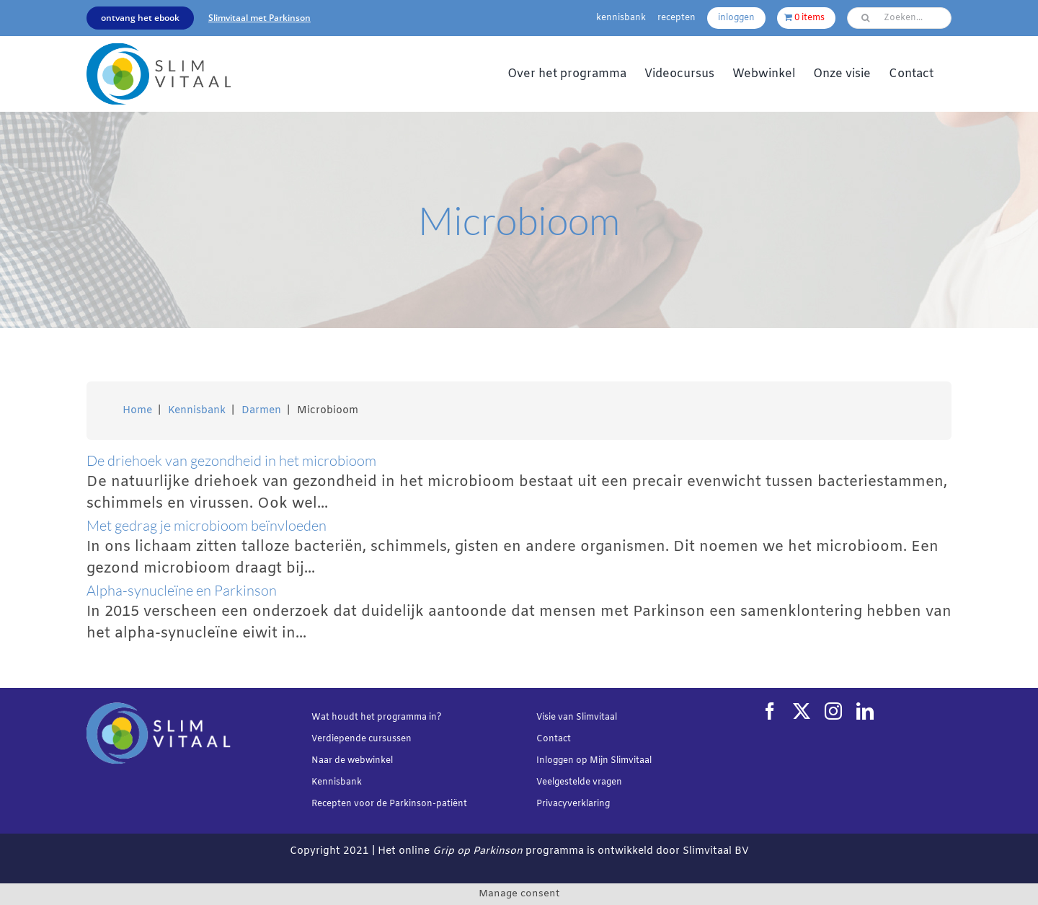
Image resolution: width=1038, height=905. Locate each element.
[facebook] (769, 711)
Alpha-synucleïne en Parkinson (181, 590)
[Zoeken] (865, 18)
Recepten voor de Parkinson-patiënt (389, 804)
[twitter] (801, 711)
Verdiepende (338, 739)
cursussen (390, 739)
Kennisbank (336, 782)
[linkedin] (865, 711)
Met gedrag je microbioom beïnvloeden (206, 525)
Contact (553, 739)
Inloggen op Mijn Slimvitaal (594, 761)
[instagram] (833, 711)
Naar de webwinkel (352, 761)
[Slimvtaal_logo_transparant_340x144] (158, 50)
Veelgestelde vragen (579, 782)
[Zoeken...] (899, 18)
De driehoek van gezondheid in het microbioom (231, 460)
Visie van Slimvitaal (576, 717)
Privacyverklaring (573, 804)
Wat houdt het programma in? (376, 717)
